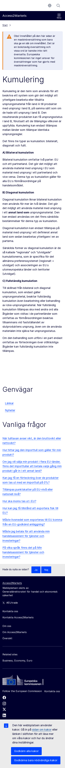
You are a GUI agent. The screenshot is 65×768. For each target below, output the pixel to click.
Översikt (7, 638)
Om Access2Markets (14, 632)
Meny (59, 16)
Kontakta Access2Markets (18, 617)
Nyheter (10, 410)
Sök (58, 5)
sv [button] (50, 5)
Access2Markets (12, 583)
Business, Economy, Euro (17, 660)
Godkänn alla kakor (26, 751)
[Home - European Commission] (24, 681)
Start (5, 25)
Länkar (9, 403)
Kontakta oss (52, 691)
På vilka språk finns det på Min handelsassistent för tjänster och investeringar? (23, 552)
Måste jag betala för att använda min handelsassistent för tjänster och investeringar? (26, 536)
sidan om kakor (42, 729)
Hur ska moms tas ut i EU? (19, 501)
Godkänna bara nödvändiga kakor (35, 760)
